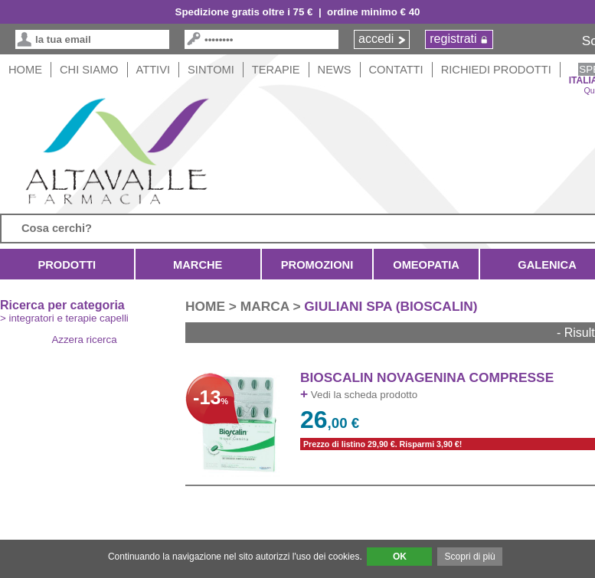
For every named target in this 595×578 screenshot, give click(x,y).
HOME (25, 70)
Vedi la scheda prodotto (358, 394)
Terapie (276, 70)
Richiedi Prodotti (496, 70)
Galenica (547, 265)
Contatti (396, 70)
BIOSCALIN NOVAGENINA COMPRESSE (427, 377)
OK (400, 556)
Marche (198, 265)
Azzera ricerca (83, 339)
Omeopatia (426, 265)
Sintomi (211, 70)
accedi (376, 38)
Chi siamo (89, 70)
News (334, 70)
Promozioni (317, 265)
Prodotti (67, 265)
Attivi (153, 70)
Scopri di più (470, 556)
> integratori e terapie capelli (64, 318)
